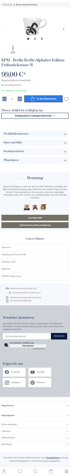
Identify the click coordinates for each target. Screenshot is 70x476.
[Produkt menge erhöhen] (20, 99)
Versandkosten (53, 458)
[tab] (28, 39)
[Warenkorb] (50, 471)
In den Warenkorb (43, 99)
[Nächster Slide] (64, 29)
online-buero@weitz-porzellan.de (35, 225)
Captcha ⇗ (39, 349)
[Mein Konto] (4, 471)
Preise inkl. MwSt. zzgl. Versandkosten (16, 80)
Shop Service (7, 405)
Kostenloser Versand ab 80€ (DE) (23, 288)
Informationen (7, 415)
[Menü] (66, 471)
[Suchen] (35, 471)
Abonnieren (59, 336)
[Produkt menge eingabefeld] (12, 99)
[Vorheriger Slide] (6, 29)
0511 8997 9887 (35, 218)
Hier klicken (28, 346)
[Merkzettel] (19, 471)
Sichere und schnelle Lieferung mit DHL (26, 298)
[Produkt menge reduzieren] (4, 99)
